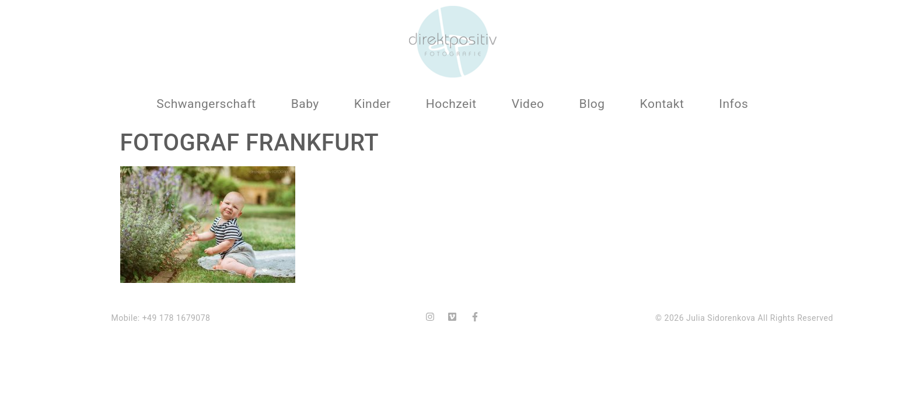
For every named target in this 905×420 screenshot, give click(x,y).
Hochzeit (451, 104)
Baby (305, 104)
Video (528, 104)
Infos (733, 104)
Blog (592, 104)
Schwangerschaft (206, 104)
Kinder (372, 104)
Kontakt (662, 104)
